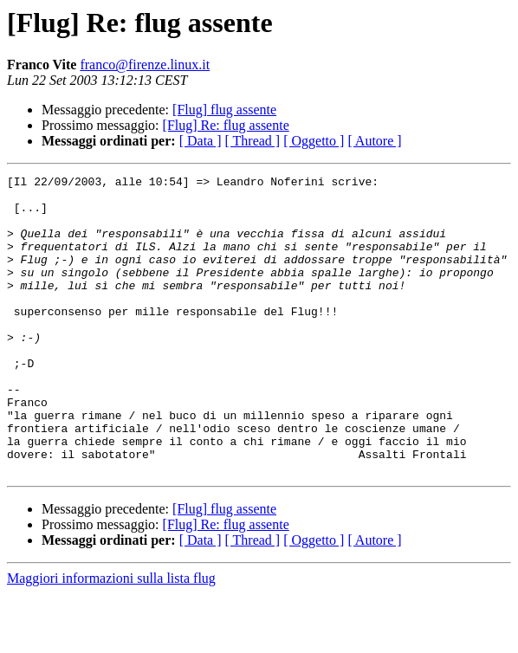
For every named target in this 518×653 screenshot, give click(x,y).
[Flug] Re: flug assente (226, 125)
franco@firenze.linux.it (145, 64)
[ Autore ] (374, 140)
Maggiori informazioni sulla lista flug (111, 637)
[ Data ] (200, 140)
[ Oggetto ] (313, 140)
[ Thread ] (253, 140)
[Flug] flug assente (224, 109)
